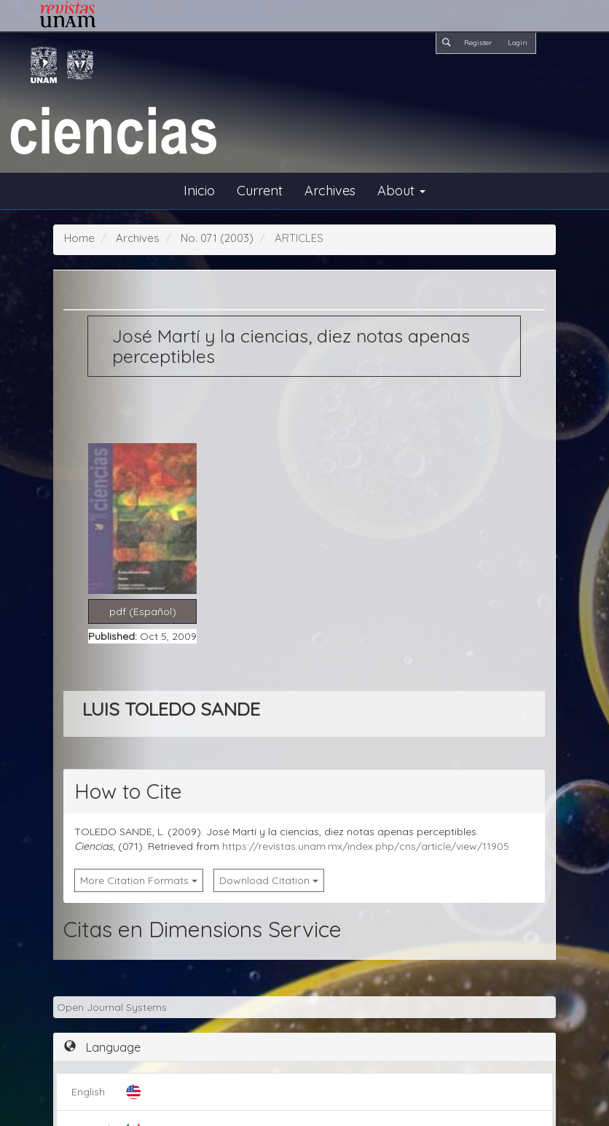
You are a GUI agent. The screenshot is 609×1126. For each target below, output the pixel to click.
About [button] (401, 190)
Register (478, 42)
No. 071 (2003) (217, 238)
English (88, 1091)
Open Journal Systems (112, 1007)
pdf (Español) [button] (142, 611)
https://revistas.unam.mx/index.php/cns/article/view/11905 (365, 846)
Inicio (199, 190)
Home (79, 238)
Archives (329, 190)
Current (260, 190)
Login (517, 42)
